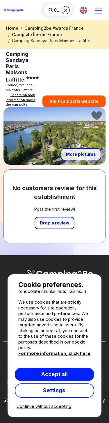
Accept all (54, 374)
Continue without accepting (44, 406)
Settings (54, 390)
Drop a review (54, 222)
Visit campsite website (74, 101)
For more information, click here (54, 353)
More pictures (81, 154)
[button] (83, 10)
